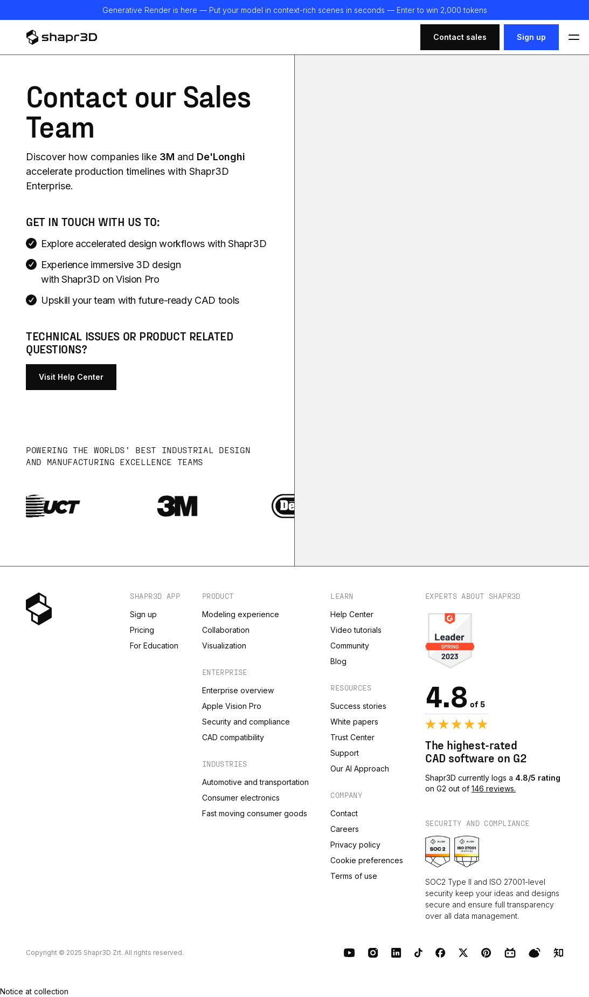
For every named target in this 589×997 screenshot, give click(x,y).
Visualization (224, 645)
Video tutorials (356, 629)
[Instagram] (373, 953)
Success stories (358, 706)
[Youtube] (349, 952)
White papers (354, 721)
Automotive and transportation (255, 782)
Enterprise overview (238, 690)
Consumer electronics (241, 797)
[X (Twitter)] (463, 952)
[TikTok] (418, 953)
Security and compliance (246, 721)
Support (344, 752)
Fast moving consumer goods (254, 813)
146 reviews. (494, 788)
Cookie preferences (366, 860)
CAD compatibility (233, 737)
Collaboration (226, 629)
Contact (344, 813)
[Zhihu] (558, 953)
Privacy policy (355, 844)
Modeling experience (240, 614)
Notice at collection (34, 991)
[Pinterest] (486, 953)
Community (349, 645)
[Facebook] (440, 953)
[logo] (74, 37)
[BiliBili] (510, 953)
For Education (154, 645)
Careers (344, 829)
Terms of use (353, 875)
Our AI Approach (359, 768)
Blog (338, 661)
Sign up (531, 37)
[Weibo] (535, 953)
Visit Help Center (71, 376)
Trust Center (352, 737)
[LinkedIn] (396, 953)
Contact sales (460, 37)
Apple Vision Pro (231, 706)
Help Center (351, 614)
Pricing (142, 629)
